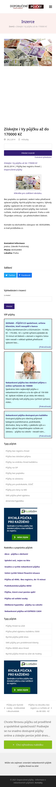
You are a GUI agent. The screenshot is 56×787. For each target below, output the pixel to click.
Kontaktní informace (14, 243)
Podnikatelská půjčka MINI (18, 585)
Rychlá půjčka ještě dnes (17, 637)
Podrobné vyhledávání (43, 157)
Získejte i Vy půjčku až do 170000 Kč (20, 163)
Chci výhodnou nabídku (28, 744)
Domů (11, 26)
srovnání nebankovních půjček (37, 762)
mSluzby (25, 139)
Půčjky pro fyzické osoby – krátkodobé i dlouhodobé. (14, 708)
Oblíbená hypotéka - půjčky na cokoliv (23, 604)
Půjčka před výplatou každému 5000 (23, 631)
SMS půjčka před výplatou (18, 495)
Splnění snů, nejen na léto (17, 560)
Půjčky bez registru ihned (17, 451)
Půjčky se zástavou (14, 478)
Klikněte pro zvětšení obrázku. (28, 193)
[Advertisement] (28, 97)
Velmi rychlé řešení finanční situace (22, 573)
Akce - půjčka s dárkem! (16, 554)
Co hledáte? (7, 295)
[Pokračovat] (45, 347)
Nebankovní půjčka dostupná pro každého (27, 415)
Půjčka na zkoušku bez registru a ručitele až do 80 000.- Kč (40, 708)
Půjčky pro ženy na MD (16, 489)
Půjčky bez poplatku (15, 473)
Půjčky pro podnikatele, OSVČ (19, 484)
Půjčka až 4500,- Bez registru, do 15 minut (25, 579)
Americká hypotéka (15, 501)
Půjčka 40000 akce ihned (17, 648)
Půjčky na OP (12, 467)
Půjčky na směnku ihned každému (22, 462)
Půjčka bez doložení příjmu (18, 456)
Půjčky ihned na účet (15, 625)
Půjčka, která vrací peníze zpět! (20, 592)
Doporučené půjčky (13, 169)
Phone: (7, 249)
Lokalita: (8, 253)
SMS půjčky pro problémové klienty (22, 642)
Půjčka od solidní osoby (16, 598)
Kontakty (39, 782)
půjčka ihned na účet (29, 766)
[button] (50, 6)
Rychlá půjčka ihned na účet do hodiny (24, 653)
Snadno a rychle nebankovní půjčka (22, 566)
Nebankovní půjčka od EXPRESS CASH (23, 611)
